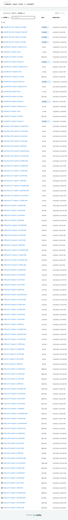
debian (8, 4)
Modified (56, 17)
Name (6, 17)
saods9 (30, 4)
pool (15, 4)
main (20, 4)
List (57, 13)
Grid (62, 13)
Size (42, 17)
